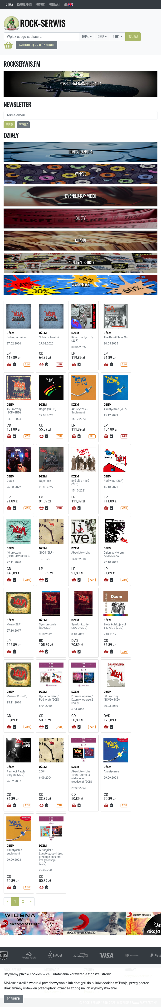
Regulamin (24, 4)
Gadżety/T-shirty (80, 262)
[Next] (31, 901)
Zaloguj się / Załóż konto (36, 45)
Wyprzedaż (80, 285)
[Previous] (7, 901)
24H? (116, 36)
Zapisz (9, 125)
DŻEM (10, 333)
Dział (85, 36)
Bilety (81, 218)
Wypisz (23, 125)
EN (68, 4)
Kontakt (54, 4)
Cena (101, 36)
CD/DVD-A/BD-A (80, 152)
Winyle (80, 174)
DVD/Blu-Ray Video (80, 196)
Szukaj (133, 36)
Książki (80, 240)
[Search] (41, 36)
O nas (9, 4)
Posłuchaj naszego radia (81, 84)
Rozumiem (13, 998)
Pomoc (40, 4)
